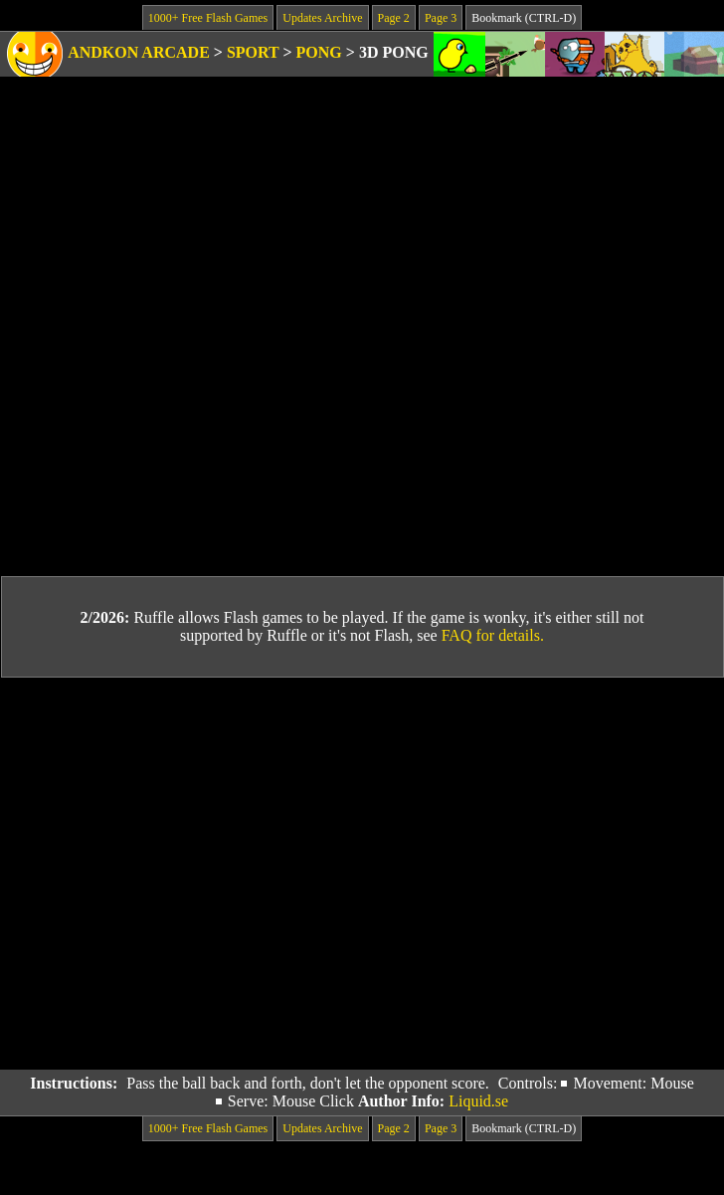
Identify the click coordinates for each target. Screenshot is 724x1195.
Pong (319, 52)
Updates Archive (322, 18)
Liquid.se (478, 1101)
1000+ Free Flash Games (208, 18)
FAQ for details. (493, 635)
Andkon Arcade (139, 52)
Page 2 (394, 18)
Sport (253, 52)
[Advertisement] (186, 874)
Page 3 (440, 18)
